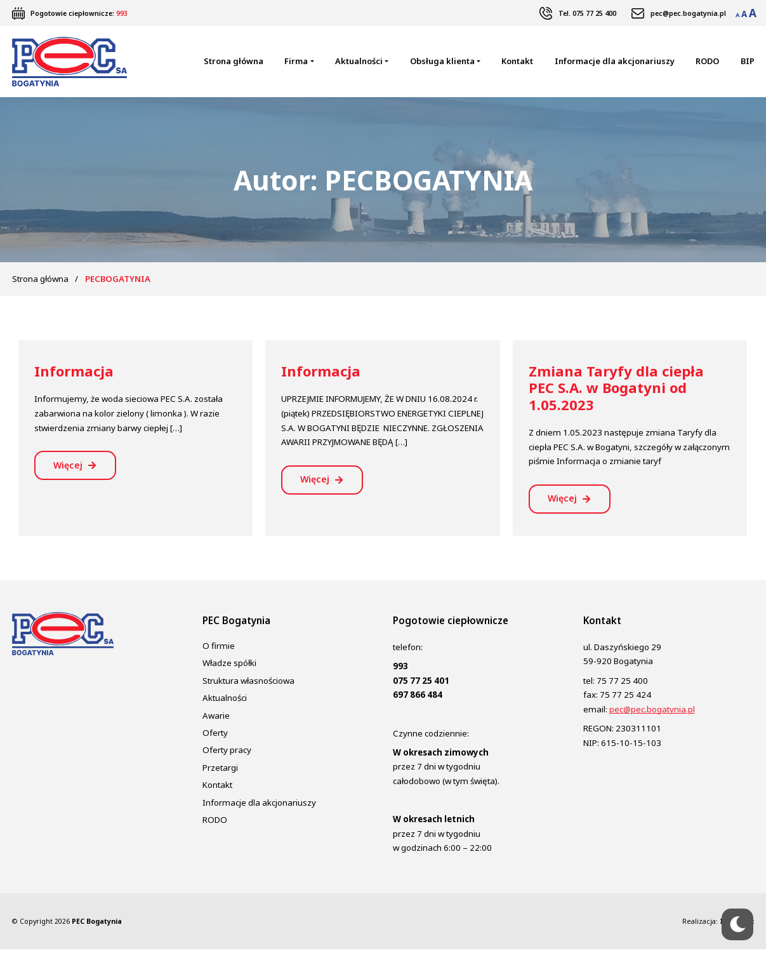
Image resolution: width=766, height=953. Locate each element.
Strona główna (233, 62)
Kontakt (517, 62)
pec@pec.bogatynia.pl (688, 13)
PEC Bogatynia (97, 925)
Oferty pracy (226, 753)
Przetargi (220, 770)
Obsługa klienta (442, 62)
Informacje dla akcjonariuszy (615, 62)
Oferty (215, 736)
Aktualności (359, 62)
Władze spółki (229, 666)
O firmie (218, 649)
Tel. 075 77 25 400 (587, 13)
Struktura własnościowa (248, 684)
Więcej (70, 468)
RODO (707, 62)
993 (122, 13)
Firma (296, 62)
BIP (748, 62)
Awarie (216, 718)
